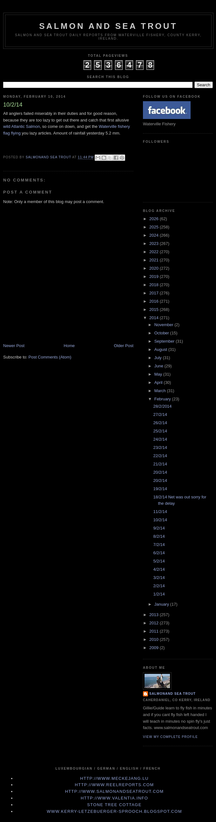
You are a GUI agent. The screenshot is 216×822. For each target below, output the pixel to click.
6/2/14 (159, 552)
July (158, 357)
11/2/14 (160, 511)
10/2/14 (160, 519)
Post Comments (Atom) (50, 357)
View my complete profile (170, 737)
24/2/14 (160, 439)
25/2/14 (160, 431)
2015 (154, 309)
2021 (154, 260)
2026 (154, 218)
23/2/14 (160, 447)
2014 (154, 317)
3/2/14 (159, 577)
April (159, 382)
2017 (154, 293)
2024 (154, 235)
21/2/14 (160, 464)
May (158, 374)
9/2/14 (159, 528)
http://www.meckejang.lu (114, 778)
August (161, 349)
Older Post (123, 345)
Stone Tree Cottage (114, 804)
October (162, 333)
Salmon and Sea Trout (108, 26)
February (163, 399)
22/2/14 (160, 455)
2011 (154, 631)
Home (69, 345)
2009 (154, 647)
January (162, 604)
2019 (154, 276)
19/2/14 (160, 488)
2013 (154, 614)
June (159, 366)
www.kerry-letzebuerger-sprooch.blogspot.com (114, 811)
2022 (154, 251)
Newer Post (13, 345)
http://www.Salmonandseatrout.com (114, 791)
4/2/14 (159, 569)
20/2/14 (160, 472)
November (164, 324)
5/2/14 (159, 561)
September (165, 341)
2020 (154, 268)
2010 (154, 639)
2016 (154, 301)
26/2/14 (160, 422)
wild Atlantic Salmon (21, 126)
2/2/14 (159, 585)
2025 (154, 227)
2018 (154, 284)
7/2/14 (159, 544)
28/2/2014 (162, 406)
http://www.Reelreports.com (114, 784)
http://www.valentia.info (114, 798)
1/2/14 (159, 594)
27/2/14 (160, 414)
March (160, 390)
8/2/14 (159, 536)
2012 (154, 623)
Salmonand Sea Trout (172, 693)
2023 (154, 243)
